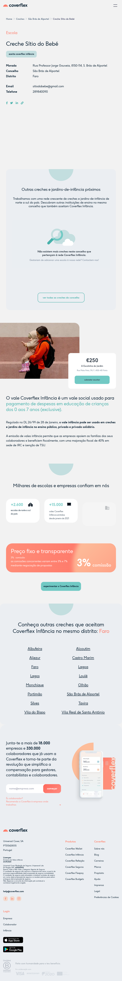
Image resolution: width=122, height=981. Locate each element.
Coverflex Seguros (74, 869)
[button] (115, 5)
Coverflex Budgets (74, 881)
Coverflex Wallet (73, 851)
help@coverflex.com (13, 892)
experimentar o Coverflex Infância (61, 586)
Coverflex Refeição (74, 863)
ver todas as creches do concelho (61, 297)
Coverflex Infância (74, 857)
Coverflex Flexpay (74, 875)
